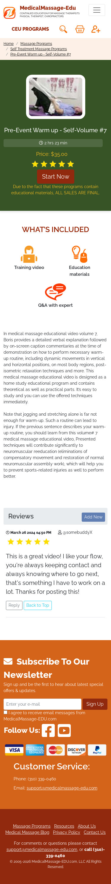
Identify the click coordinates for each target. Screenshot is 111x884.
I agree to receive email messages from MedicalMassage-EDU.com (44, 715)
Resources (64, 826)
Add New (93, 517)
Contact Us (95, 832)
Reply (14, 605)
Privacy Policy (66, 832)
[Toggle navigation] (97, 10)
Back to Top (37, 605)
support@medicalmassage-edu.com (62, 788)
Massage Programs (32, 826)
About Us (87, 826)
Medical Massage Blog (27, 832)
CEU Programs (30, 29)
